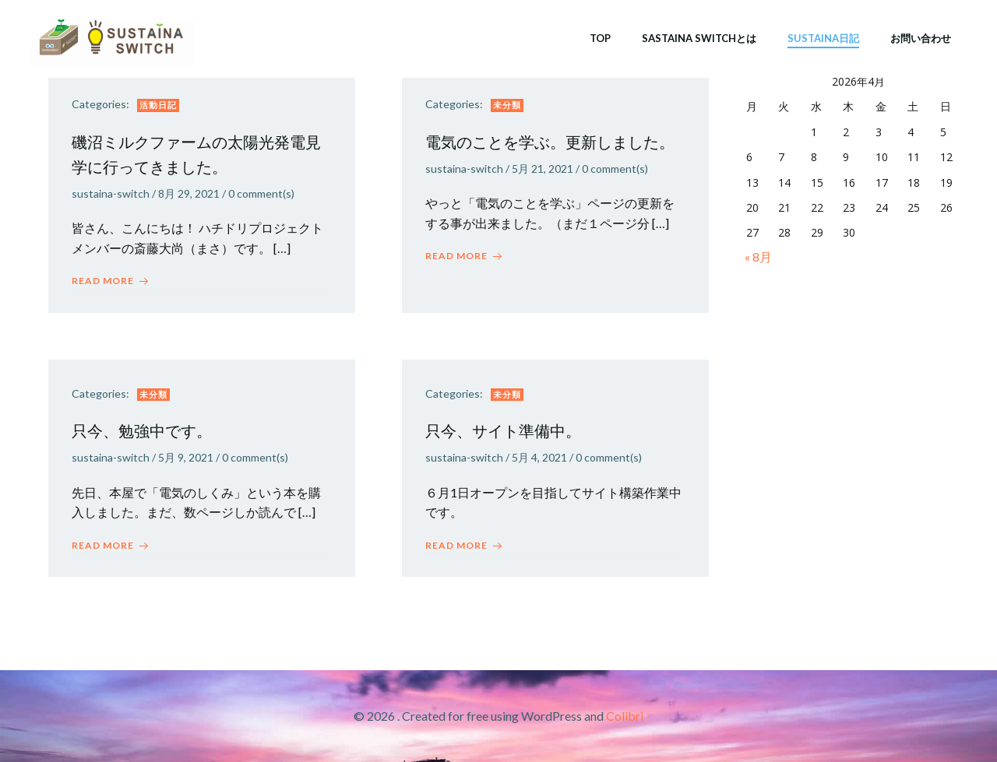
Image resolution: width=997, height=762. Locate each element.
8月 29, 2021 (189, 193)
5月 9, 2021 (185, 457)
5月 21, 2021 (542, 168)
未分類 (507, 105)
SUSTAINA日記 (823, 38)
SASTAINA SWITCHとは (699, 38)
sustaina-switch (111, 193)
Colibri (624, 715)
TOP (600, 38)
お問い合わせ (920, 38)
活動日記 (158, 105)
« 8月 (758, 256)
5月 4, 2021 (539, 457)
